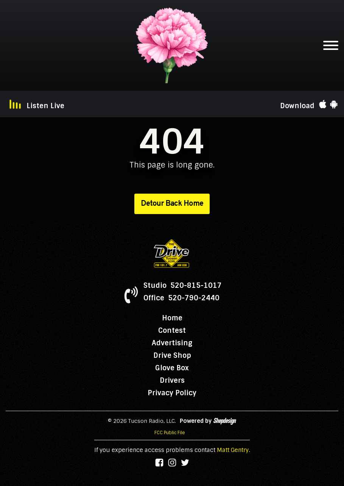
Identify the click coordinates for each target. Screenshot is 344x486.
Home (172, 318)
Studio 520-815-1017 (182, 285)
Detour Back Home (172, 204)
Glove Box (172, 368)
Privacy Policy (172, 393)
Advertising (172, 343)
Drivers (172, 380)
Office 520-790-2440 (181, 298)
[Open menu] (330, 45)
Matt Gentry (233, 450)
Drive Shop (172, 355)
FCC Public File (169, 433)
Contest (172, 330)
